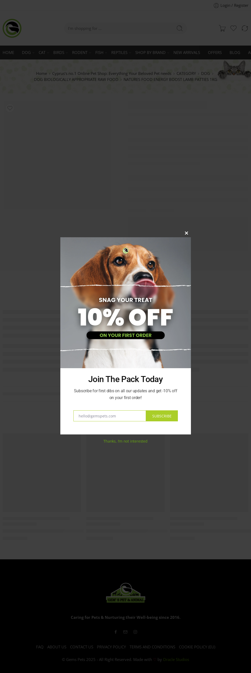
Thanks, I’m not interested (125, 441)
